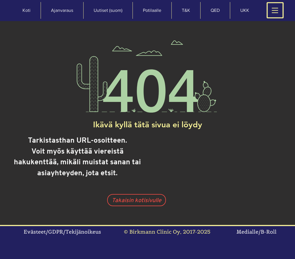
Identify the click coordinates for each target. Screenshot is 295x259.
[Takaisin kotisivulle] (136, 200)
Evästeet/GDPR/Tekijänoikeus (62, 231)
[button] (244, 10)
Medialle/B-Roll (257, 231)
